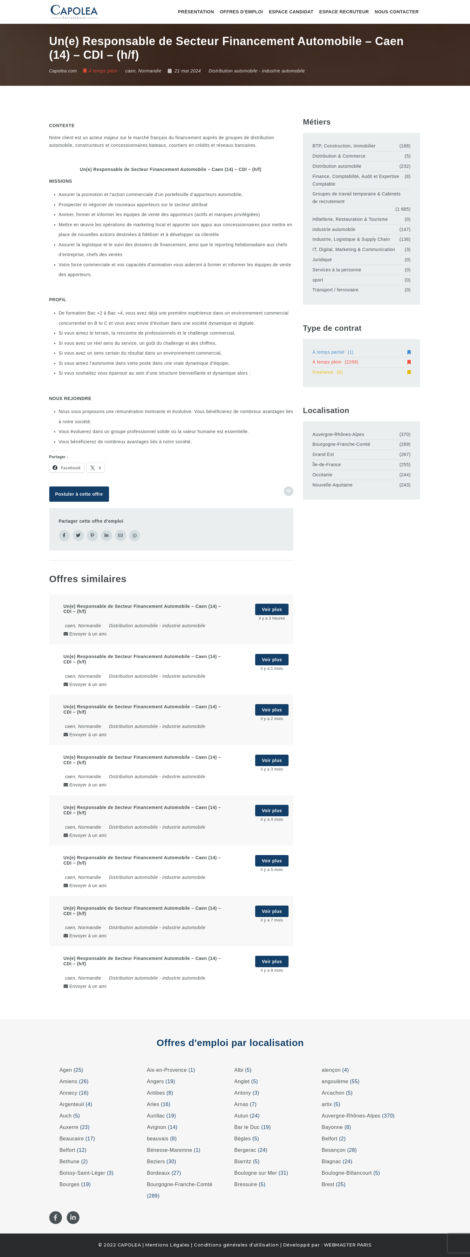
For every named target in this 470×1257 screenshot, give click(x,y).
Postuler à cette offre (79, 494)
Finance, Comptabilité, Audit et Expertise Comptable (355, 180)
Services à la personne (336, 269)
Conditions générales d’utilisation (236, 1245)
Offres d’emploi (241, 11)
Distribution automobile (232, 70)
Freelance (361, 372)
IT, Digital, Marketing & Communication (353, 249)
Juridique (322, 259)
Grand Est (323, 454)
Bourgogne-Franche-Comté (341, 444)
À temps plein (361, 361)
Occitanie (322, 474)
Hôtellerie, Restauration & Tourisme (350, 219)
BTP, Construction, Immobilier (344, 145)
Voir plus (272, 609)
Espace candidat (291, 11)
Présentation (196, 11)
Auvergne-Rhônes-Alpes (338, 434)
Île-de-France (326, 464)
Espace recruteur (344, 11)
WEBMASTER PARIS (347, 1245)
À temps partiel (361, 352)
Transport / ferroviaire (335, 289)
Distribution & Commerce (338, 156)
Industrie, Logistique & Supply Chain (351, 239)
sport (317, 279)
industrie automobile (283, 70)
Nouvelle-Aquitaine (332, 484)
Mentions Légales (167, 1245)
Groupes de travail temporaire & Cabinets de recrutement (356, 197)
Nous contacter (397, 11)
